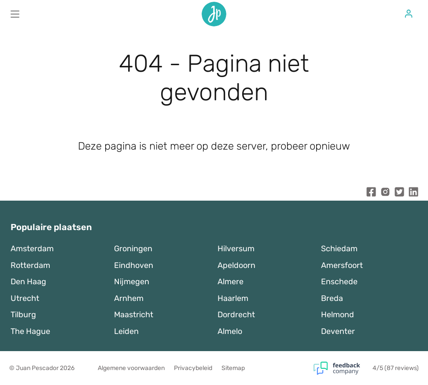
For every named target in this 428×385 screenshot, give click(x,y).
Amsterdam (32, 248)
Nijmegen (131, 281)
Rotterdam (30, 265)
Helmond (337, 314)
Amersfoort (342, 265)
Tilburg (23, 314)
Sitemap (233, 368)
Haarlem (233, 298)
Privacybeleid (193, 368)
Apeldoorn (236, 265)
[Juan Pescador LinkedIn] (413, 194)
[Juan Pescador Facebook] (371, 194)
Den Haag (28, 281)
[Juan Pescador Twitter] (399, 194)
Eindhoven (133, 265)
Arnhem (129, 298)
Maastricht (133, 314)
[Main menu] (15, 14)
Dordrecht (236, 314)
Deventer (338, 331)
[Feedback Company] (343, 368)
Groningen (133, 248)
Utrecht (25, 298)
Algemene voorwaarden (131, 368)
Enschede (339, 281)
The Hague (30, 331)
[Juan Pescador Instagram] (385, 194)
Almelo (230, 331)
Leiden (126, 331)
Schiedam (339, 248)
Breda (332, 298)
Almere (231, 281)
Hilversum (236, 248)
